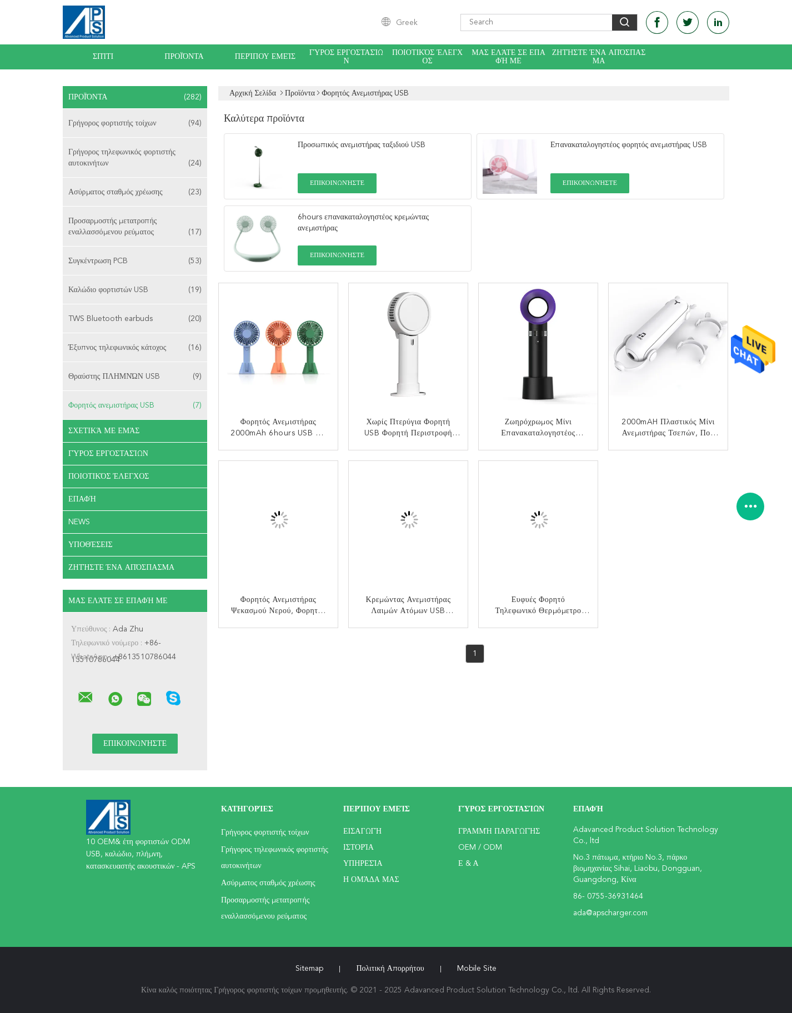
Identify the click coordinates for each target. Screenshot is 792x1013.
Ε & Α (468, 863)
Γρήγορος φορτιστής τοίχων (135, 123)
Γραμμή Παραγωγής (499, 831)
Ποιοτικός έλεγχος (427, 57)
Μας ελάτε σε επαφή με (508, 57)
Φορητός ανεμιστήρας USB (135, 405)
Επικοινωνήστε (337, 183)
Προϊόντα (183, 57)
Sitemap (309, 968)
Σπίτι (103, 57)
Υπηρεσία (363, 863)
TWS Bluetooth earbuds (135, 318)
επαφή (82, 499)
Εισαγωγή (362, 831)
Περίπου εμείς (265, 57)
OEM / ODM (480, 847)
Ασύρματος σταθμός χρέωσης (135, 192)
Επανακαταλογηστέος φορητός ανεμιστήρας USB (628, 145)
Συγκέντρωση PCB (135, 261)
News (79, 522)
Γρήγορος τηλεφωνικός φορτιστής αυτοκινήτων (135, 158)
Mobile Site (477, 968)
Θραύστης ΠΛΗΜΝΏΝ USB (135, 376)
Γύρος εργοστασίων (346, 57)
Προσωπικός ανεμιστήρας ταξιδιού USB (361, 145)
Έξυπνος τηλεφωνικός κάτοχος (135, 347)
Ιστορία (358, 847)
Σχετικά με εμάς (104, 431)
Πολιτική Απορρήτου (390, 968)
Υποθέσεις (90, 545)
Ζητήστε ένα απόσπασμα (599, 57)
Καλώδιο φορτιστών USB (135, 289)
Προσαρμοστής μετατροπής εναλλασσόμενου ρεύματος (135, 227)
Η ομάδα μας (371, 880)
